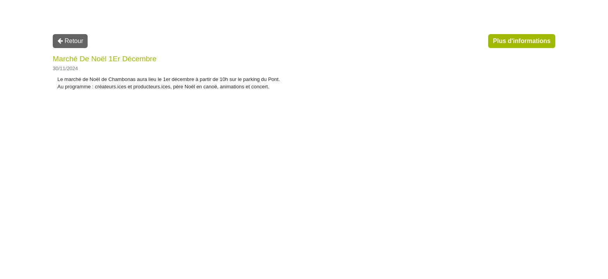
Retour (70, 41)
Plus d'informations (522, 41)
